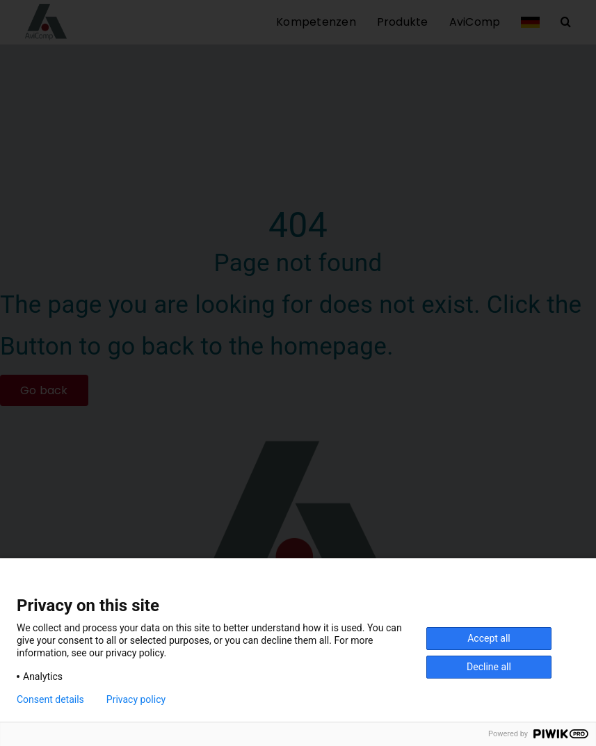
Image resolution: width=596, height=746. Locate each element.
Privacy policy (136, 699)
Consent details (50, 699)
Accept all (488, 638)
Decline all (489, 666)
